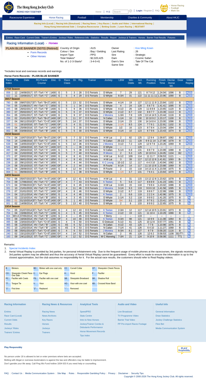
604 (8, 216)
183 (8, 236)
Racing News (89, 23)
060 (8, 168)
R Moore (108, 153)
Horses (141, 37)
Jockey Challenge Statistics (169, 320)
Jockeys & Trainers (127, 37)
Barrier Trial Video (126, 320)
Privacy (111, 373)
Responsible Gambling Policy (91, 373)
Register (148, 10)
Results (104, 37)
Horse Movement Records (92, 331)
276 (8, 191)
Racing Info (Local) (44, 23)
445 (8, 109)
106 (8, 124)
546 (8, 147)
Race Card (19, 37)
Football (175, 8)
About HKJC (172, 17)
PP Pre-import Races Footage (132, 324)
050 (8, 200)
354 (8, 115)
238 (8, 162)
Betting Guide (109, 26)
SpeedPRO (85, 311)
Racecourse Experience (22, 17)
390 (8, 112)
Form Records (39, 52)
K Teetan (108, 182)
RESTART (140, 26)
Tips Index (85, 335)
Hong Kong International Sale (59, 26)
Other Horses (38, 56)
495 (8, 222)
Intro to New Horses (89, 320)
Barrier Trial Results (156, 37)
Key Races (104, 23)
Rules (72, 373)
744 (8, 105)
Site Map (61, 373)
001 (8, 203)
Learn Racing (125, 26)
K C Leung (107, 162)
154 (8, 194)
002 (8, 130)
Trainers (46, 332)
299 (8, 118)
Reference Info (81, 37)
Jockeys (46, 328)
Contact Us (17, 373)
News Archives (49, 316)
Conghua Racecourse (88, 26)
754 (8, 210)
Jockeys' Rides (65, 37)
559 (8, 219)
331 (8, 188)
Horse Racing (177, 5)
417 (8, 153)
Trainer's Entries (49, 37)
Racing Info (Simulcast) (68, 23)
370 (8, 156)
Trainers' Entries (12, 332)
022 (8, 95)
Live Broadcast (125, 311)
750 (8, 178)
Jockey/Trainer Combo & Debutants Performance (92, 325)
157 (8, 121)
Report (112, 37)
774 (8, 137)
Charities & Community (140, 17)
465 (8, 224)
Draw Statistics (163, 316)
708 (8, 140)
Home (98, 12)
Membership (107, 17)
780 (8, 102)
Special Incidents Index (22, 248)
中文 (108, 12)
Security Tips (137, 373)
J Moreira (108, 115)
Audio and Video (120, 23)
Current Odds (33, 37)
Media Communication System (170, 328)
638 (8, 144)
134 (8, 165)
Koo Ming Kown (144, 48)
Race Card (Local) (13, 316)
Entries (9, 37)
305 (8, 159)
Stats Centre (86, 316)
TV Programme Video (128, 316)
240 (8, 233)
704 (8, 182)
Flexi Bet (160, 324)
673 (8, 185)
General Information (165, 311)
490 (8, 150)
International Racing (142, 23)
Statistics (94, 37)
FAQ (157, 10)
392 (8, 227)
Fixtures (171, 37)
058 (8, 92)
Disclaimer (123, 373)
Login (139, 10)
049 (8, 127)
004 (8, 172)
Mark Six (175, 10)
